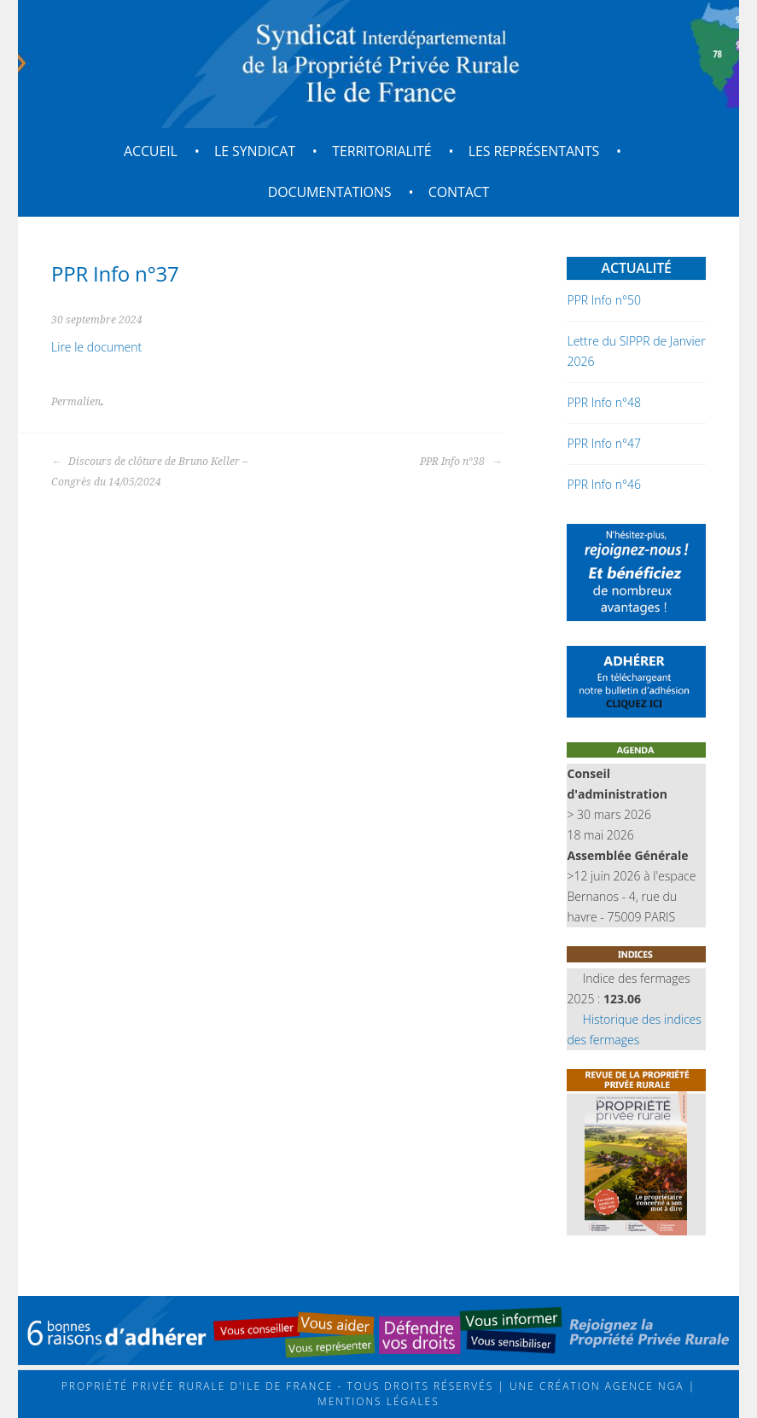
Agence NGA (642, 1386)
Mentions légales (378, 1401)
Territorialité (381, 151)
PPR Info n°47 (603, 443)
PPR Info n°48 (603, 402)
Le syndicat (254, 151)
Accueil (151, 151)
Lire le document (96, 347)
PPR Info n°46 (603, 484)
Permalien (76, 402)
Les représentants (534, 151)
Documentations (330, 192)
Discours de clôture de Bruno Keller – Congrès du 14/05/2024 (149, 472)
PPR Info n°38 (461, 462)
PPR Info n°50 (603, 300)
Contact (458, 192)
